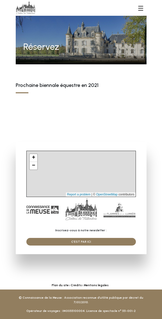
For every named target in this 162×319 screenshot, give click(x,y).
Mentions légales (96, 285)
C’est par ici (81, 242)
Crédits (76, 285)
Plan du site (60, 285)
